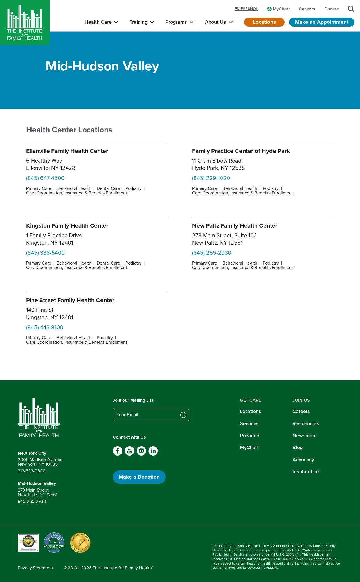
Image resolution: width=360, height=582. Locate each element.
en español (246, 9)
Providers (250, 435)
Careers (301, 411)
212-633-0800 (32, 471)
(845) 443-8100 (44, 327)
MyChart (249, 447)
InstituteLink (306, 471)
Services (249, 423)
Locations (264, 22)
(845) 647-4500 (45, 178)
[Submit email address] (183, 415)
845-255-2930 (32, 501)
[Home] (25, 22)
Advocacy (303, 459)
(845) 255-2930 (211, 252)
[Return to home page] (40, 417)
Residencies (305, 423)
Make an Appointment (321, 22)
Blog (297, 447)
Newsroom (304, 435)
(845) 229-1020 (211, 178)
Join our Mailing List (133, 400)
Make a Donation (139, 477)
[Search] (351, 9)
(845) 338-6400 (45, 252)
